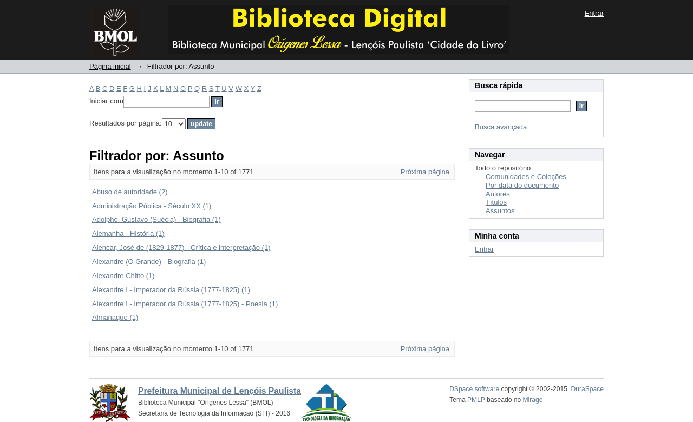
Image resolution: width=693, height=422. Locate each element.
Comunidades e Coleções (526, 177)
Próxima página (425, 172)
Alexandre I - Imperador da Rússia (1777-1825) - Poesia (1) (185, 304)
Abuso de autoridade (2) (129, 192)
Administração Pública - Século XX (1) (151, 206)
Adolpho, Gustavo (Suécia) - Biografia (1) (156, 219)
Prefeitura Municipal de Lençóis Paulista (219, 390)
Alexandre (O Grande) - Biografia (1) (149, 262)
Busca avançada (501, 127)
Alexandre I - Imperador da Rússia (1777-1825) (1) (171, 290)
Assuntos (500, 211)
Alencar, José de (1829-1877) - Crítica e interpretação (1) (181, 247)
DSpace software (474, 389)
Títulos (496, 202)
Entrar (594, 13)
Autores (498, 194)
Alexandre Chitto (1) (123, 276)
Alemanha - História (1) (128, 233)
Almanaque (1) (115, 317)
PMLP (476, 400)
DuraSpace (587, 389)
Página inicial (110, 66)
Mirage (533, 400)
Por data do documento (522, 185)
